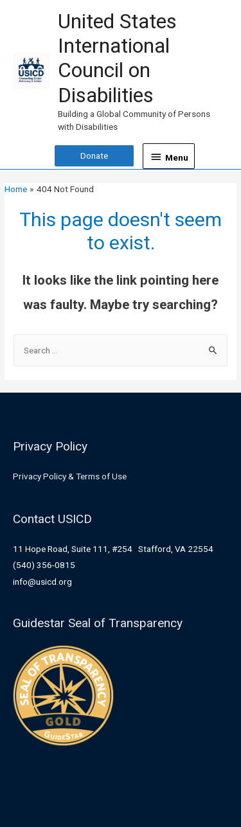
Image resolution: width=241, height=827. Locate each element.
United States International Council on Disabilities (117, 58)
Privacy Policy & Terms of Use (70, 476)
